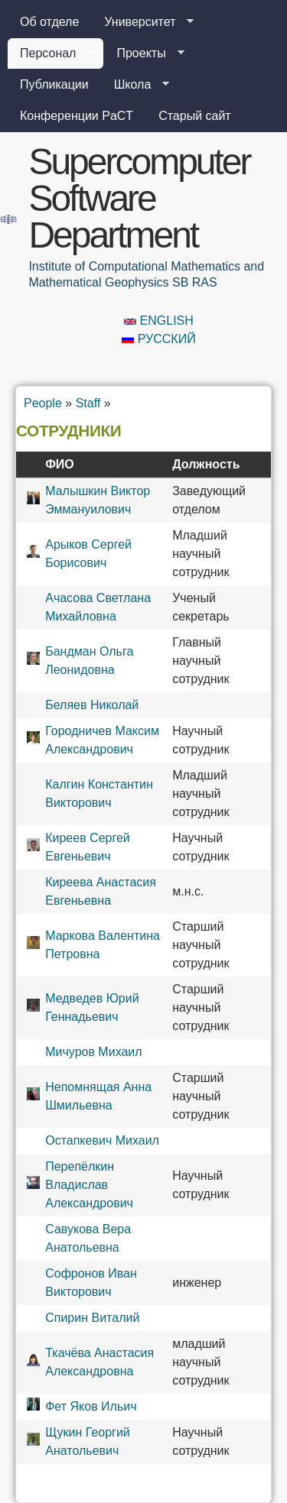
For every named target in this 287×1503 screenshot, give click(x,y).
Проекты (144, 53)
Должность (206, 464)
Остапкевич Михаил (102, 1140)
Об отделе (49, 21)
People (43, 403)
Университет (143, 22)
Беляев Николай (92, 704)
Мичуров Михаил (93, 1051)
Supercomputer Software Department (138, 198)
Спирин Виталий (92, 1317)
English (159, 320)
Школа (136, 85)
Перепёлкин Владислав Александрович (89, 1185)
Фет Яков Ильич (90, 1406)
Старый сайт (194, 115)
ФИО (59, 464)
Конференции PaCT (76, 115)
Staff (88, 403)
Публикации (54, 84)
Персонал (51, 53)
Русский (158, 338)
